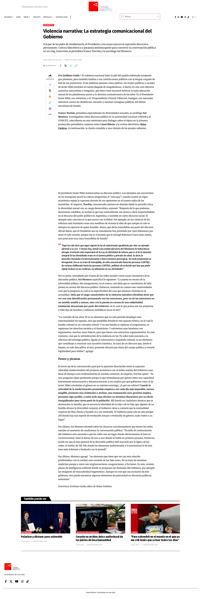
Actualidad (26, 533)
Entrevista (49, 25)
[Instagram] (185, 17)
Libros (134, 533)
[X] (178, 17)
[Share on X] (66, 66)
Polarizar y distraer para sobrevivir (41, 537)
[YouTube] (182, 17)
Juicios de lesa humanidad (87, 533)
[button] (70, 17)
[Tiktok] (188, 17)
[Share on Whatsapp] (72, 66)
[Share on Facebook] (60, 66)
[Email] (50, 99)
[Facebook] (175, 17)
